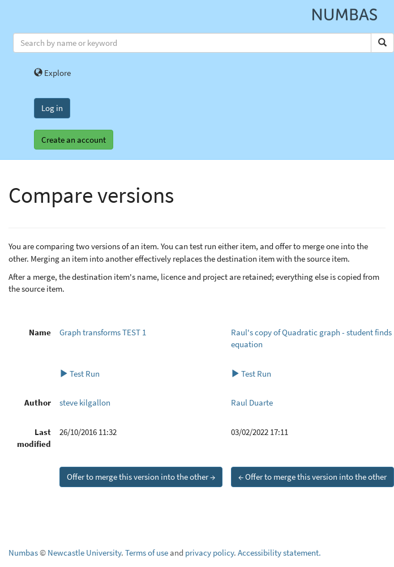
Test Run (79, 373)
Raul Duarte (252, 402)
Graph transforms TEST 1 (102, 332)
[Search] (382, 43)
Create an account (73, 139)
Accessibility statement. (279, 552)
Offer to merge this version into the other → (141, 476)
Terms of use (146, 552)
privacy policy (209, 552)
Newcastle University (84, 552)
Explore (52, 72)
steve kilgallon (84, 402)
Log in (52, 108)
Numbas (23, 552)
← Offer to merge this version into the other (312, 476)
